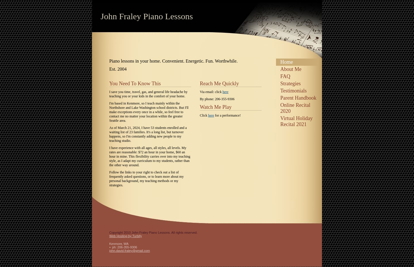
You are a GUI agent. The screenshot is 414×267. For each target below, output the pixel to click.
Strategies (290, 83)
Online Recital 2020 (295, 108)
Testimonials (293, 91)
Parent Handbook (298, 98)
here (226, 92)
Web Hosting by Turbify (125, 236)
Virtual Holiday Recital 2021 (296, 121)
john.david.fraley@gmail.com (129, 250)
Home (286, 62)
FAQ (285, 76)
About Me (291, 69)
